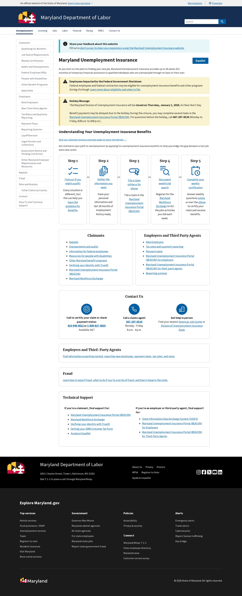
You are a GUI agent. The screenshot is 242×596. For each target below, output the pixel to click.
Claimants (24, 42)
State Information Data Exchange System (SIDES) (170, 419)
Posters (161, 467)
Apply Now (27, 90)
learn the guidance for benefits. (73, 206)
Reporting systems (156, 273)
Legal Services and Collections (31, 143)
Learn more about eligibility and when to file (115, 89)
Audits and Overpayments (35, 66)
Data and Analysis (28, 184)
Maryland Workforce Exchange (163, 202)
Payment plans (154, 251)
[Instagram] (198, 472)
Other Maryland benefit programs (88, 260)
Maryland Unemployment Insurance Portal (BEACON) (99, 117)
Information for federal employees (88, 251)
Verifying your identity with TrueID (88, 265)
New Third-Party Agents (34, 108)
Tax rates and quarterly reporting (164, 246)
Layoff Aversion (29, 135)
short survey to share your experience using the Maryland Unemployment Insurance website (132, 48)
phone (202, 202)
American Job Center (190, 322)
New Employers (29, 102)
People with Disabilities (34, 78)
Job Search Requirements (35, 54)
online (201, 198)
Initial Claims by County (34, 190)
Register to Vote (150, 472)
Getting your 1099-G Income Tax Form (92, 429)
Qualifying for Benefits (33, 48)
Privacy (149, 467)
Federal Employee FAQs (34, 72)
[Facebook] (204, 472)
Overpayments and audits (83, 246)
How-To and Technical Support (31, 203)
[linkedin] (220, 472)
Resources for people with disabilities (90, 256)
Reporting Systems (31, 129)
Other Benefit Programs (34, 84)
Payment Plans (29, 123)
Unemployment (24, 30)
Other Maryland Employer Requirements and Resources (35, 163)
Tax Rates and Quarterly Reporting (34, 116)
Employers (24, 96)
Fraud (22, 178)
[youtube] (214, 472)
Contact (23, 196)
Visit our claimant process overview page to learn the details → (92, 139)
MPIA (135, 472)
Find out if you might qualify (73, 179)
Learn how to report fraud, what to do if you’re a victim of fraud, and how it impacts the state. (115, 380)
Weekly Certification (32, 60)
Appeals (23, 172)
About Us (137, 467)
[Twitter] (209, 472)
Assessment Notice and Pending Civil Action (34, 152)
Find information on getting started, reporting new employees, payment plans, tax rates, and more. (119, 356)
